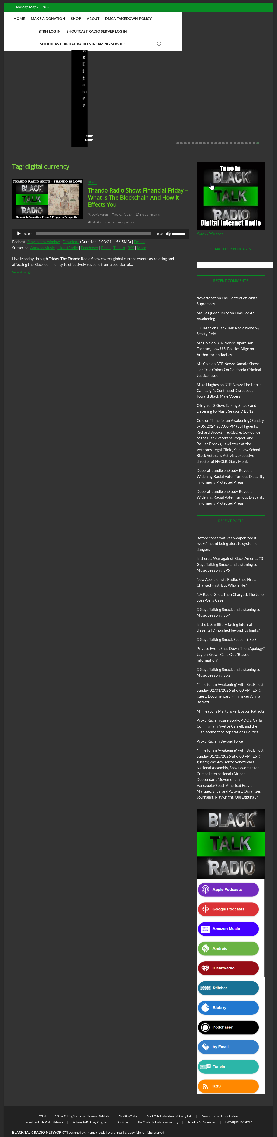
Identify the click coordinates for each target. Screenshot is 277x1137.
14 (227, 130)
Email (106, 235)
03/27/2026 (236, 113)
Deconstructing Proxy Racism (220, 1103)
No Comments (21, 120)
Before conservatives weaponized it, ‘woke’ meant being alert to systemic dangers (34, 96)
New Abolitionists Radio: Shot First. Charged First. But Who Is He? (103, 96)
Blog (22, 77)
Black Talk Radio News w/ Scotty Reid (169, 1103)
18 (242, 130)
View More (19, 127)
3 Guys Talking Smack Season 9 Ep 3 (227, 627)
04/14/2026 (102, 113)
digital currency (104, 210)
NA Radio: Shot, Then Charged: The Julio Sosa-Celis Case (172, 99)
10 (212, 130)
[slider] (94, 221)
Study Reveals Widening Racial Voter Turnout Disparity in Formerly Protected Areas (231, 464)
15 (231, 130)
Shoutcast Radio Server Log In (83, 31)
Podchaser (89, 235)
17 (238, 130)
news (119, 210)
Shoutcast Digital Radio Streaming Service (161, 31)
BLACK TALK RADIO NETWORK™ (39, 1120)
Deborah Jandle (210, 458)
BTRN (31, 77)
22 (257, 130)
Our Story (123, 1109)
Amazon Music (42, 235)
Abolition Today (128, 1103)
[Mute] (168, 221)
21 (254, 130)
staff (15, 113)
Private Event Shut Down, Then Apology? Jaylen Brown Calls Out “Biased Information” (231, 642)
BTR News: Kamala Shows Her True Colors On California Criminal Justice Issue (229, 357)
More (141, 235)
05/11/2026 (34, 113)
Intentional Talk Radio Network (44, 1109)
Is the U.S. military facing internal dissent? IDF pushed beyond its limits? (238, 96)
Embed (139, 229)
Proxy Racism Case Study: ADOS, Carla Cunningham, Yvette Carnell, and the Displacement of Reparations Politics (229, 713)
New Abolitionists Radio (172, 84)
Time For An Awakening (202, 1109)
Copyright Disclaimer (238, 1109)
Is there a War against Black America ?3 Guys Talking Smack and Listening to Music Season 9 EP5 (230, 552)
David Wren (98, 202)
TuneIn (119, 235)
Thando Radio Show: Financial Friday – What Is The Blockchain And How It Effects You (138, 185)
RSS (131, 235)
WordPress (114, 1120)
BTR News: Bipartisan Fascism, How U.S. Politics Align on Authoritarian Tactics (225, 336)
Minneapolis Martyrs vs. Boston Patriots (231, 698)
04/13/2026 (169, 113)
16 (235, 130)
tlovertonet (206, 285)
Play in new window (43, 229)
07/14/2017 (122, 202)
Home (51, 18)
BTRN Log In (200, 18)
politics (129, 210)
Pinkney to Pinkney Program (89, 1109)
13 (223, 130)
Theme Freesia (95, 1120)
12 (219, 130)
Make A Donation (79, 18)
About (124, 18)
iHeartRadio (67, 235)
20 (250, 130)
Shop (107, 18)
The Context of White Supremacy (158, 1109)
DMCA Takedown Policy (160, 18)
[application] (100, 221)
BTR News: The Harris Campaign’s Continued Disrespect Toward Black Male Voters (229, 378)
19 (246, 130)
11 (215, 130)
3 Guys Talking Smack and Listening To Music (82, 1103)
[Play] (18, 221)
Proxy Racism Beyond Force (220, 728)
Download (71, 229)
